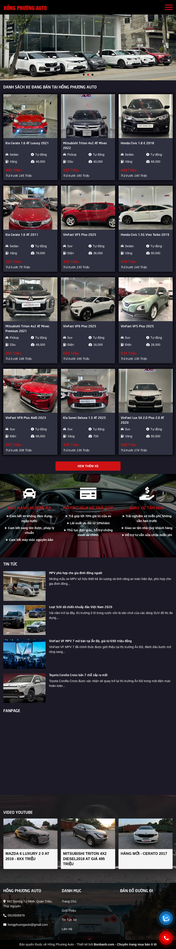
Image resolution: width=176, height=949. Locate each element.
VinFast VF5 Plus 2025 (79, 234)
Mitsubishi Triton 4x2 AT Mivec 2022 (85, 145)
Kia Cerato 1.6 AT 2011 (21, 234)
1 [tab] (84, 75)
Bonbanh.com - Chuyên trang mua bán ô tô (125, 944)
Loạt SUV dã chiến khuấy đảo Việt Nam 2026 (80, 606)
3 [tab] (92, 75)
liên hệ (67, 929)
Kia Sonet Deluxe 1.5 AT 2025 (84, 417)
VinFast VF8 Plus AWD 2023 (25, 417)
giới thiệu (69, 910)
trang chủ (69, 901)
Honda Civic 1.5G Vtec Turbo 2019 (145, 234)
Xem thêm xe (87, 466)
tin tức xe (69, 920)
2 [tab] (88, 75)
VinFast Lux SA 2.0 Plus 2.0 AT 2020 (142, 419)
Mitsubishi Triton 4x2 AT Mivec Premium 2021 (27, 328)
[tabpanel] (88, 47)
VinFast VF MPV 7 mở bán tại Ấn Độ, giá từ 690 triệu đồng (90, 640)
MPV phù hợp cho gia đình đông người (75, 572)
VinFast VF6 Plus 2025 (79, 326)
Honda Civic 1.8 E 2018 (137, 142)
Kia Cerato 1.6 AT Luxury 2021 (27, 142)
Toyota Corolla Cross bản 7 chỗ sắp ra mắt (78, 674)
